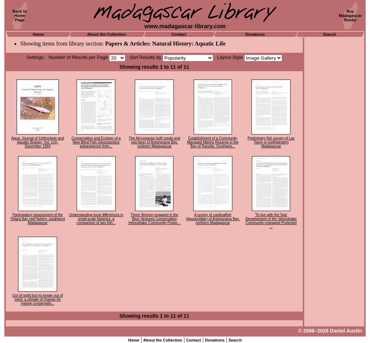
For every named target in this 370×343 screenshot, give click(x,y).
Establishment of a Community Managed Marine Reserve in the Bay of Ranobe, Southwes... (212, 142)
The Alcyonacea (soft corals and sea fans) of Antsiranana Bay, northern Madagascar (154, 142)
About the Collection (106, 34)
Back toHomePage (20, 15)
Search (329, 34)
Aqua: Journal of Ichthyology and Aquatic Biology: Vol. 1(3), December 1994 (37, 142)
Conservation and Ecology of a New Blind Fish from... (96, 142)
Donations (255, 34)
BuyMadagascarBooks (350, 15)
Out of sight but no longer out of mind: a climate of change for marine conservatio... (37, 299)
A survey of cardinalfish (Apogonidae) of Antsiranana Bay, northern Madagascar (213, 219)
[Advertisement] (334, 146)
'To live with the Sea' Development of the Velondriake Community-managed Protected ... (271, 221)
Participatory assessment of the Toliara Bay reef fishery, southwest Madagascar (37, 219)
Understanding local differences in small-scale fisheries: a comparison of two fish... (96, 219)
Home (38, 34)
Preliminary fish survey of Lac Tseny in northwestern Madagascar (271, 142)
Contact (179, 34)
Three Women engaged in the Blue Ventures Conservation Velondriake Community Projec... (154, 219)
